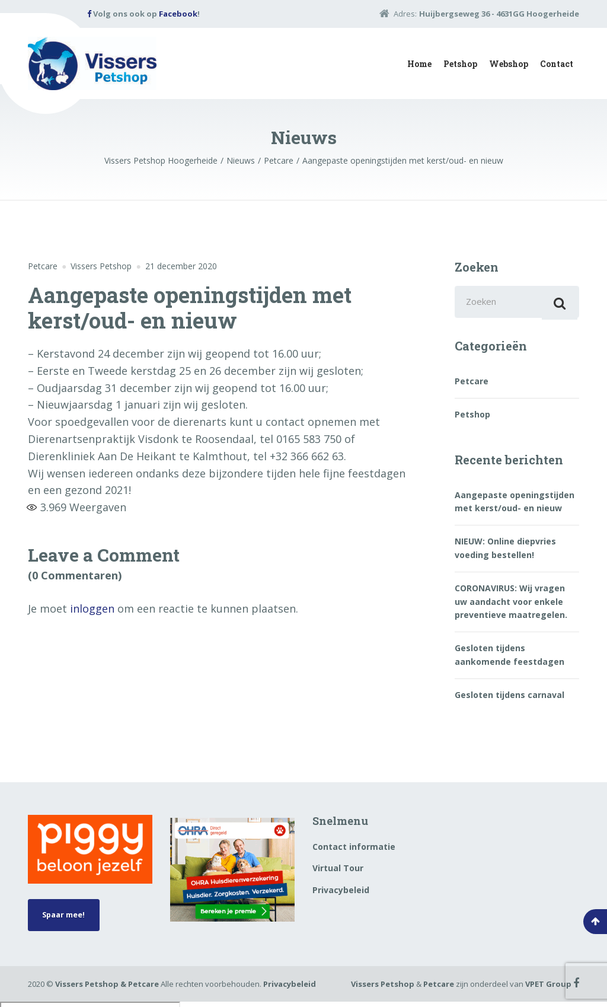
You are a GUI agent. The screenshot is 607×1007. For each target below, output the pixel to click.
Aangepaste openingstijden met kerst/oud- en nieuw (514, 505)
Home (419, 63)
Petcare (42, 266)
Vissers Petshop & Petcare (107, 989)
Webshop (508, 63)
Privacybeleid (340, 893)
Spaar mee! (68, 920)
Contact (556, 63)
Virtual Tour (337, 872)
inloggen (92, 608)
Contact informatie (353, 850)
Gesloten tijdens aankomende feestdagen (509, 658)
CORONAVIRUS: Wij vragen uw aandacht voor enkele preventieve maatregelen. (511, 605)
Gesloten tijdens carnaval (509, 698)
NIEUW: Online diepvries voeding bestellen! (505, 552)
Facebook (178, 13)
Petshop (460, 63)
